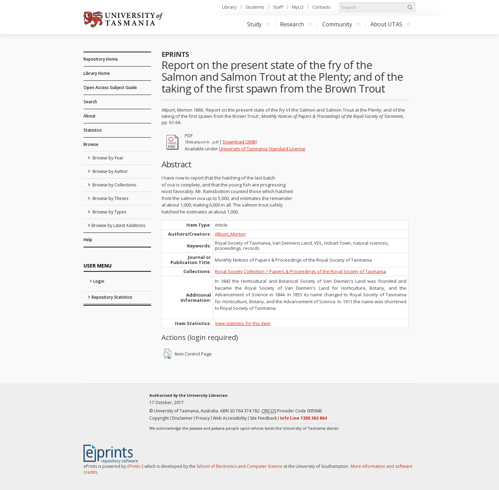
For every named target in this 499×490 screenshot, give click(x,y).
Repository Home (101, 59)
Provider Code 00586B (292, 411)
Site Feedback (263, 418)
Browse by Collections (113, 185)
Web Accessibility (230, 418)
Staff (278, 7)
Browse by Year (107, 158)
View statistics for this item (242, 323)
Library (229, 7)
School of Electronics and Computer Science (239, 466)
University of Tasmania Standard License (262, 149)
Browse (91, 144)
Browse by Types (108, 212)
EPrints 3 (135, 466)
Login (98, 281)
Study (258, 24)
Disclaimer (182, 418)
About (90, 116)
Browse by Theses (109, 198)
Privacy (203, 418)
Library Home (97, 73)
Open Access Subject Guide (110, 87)
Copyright (159, 418)
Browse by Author (109, 171)
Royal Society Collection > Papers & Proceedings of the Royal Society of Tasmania (300, 271)
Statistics (93, 130)
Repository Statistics (111, 297)
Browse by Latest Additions (118, 225)
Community (341, 24)
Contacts (321, 7)
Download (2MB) (240, 142)
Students (254, 7)
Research (296, 24)
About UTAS (390, 24)
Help (88, 240)
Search (90, 102)
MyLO (298, 7)
